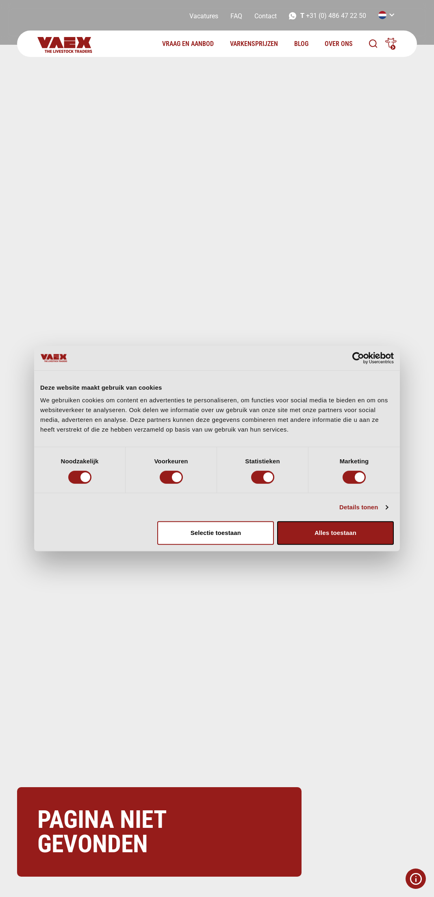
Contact (265, 16)
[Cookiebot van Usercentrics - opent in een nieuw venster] (358, 358)
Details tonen (358, 507)
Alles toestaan (335, 532)
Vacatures (203, 16)
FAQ (236, 16)
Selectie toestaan (216, 532)
